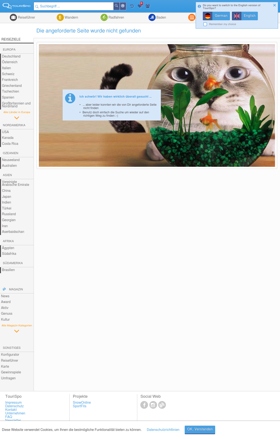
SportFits (80, 406)
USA (5, 132)
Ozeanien (10, 153)
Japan (6, 197)
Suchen (119, 6)
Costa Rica (10, 144)
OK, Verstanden (200, 429)
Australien (9, 165)
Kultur (5, 319)
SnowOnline (82, 402)
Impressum (13, 402)
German (221, 16)
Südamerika (13, 263)
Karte (5, 366)
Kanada (7, 138)
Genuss (6, 313)
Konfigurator (10, 354)
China (6, 191)
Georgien (8, 220)
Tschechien (10, 91)
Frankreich (10, 80)
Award (5, 302)
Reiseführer (26, 17)
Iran (5, 226)
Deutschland (11, 56)
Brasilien (8, 270)
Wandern (71, 17)
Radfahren (116, 17)
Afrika (8, 241)
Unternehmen (15, 413)
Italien (6, 68)
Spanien (8, 97)
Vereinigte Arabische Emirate (15, 183)
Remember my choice (222, 24)
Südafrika (9, 254)
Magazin (16, 289)
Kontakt (11, 410)
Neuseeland (11, 160)
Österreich (9, 62)
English (250, 16)
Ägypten (8, 248)
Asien (7, 175)
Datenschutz (14, 406)
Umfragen (8, 378)
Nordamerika (14, 125)
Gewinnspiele (11, 372)
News (5, 296)
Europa (9, 49)
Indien (6, 202)
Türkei (6, 208)
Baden (161, 17)
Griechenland (12, 86)
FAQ (8, 417)
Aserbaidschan (13, 232)
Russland (9, 214)
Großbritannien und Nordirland (16, 105)
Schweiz (8, 74)
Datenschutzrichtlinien (163, 430)
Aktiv (4, 308)
